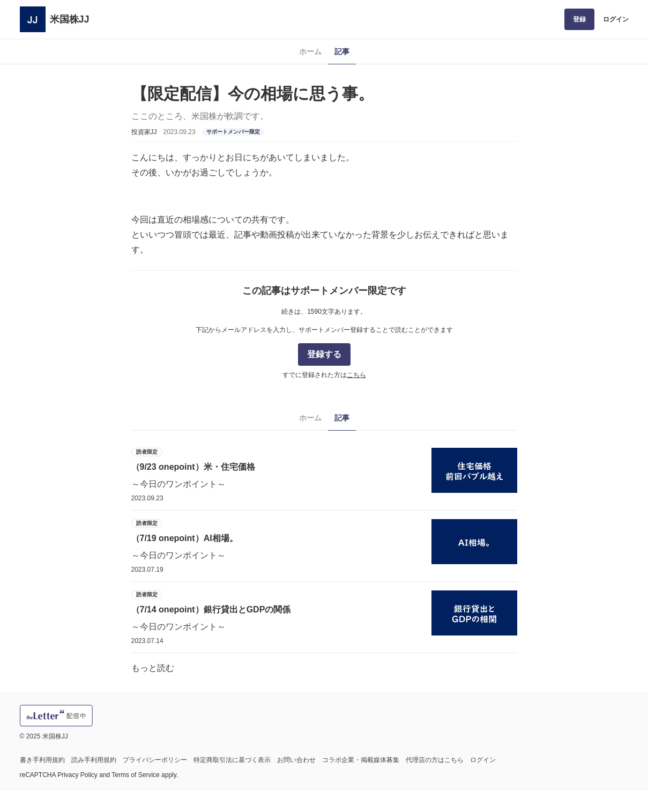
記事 (341, 51)
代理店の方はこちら (435, 760)
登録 (579, 19)
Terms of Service (135, 775)
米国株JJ (70, 19)
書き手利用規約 (42, 760)
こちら (356, 375)
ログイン (616, 19)
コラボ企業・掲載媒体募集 (360, 760)
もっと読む (152, 667)
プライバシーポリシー (155, 760)
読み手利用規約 (93, 760)
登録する (324, 354)
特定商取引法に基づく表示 (232, 760)
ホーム (310, 51)
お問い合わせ (296, 760)
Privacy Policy (77, 775)
